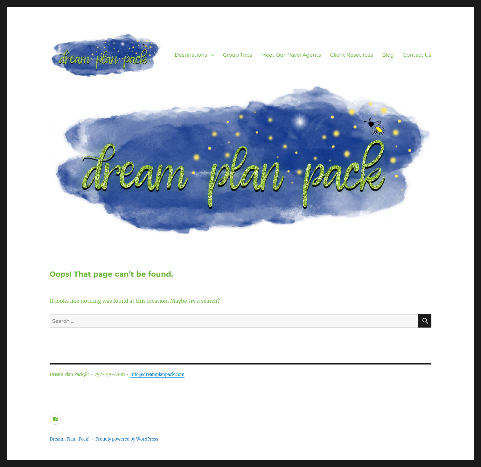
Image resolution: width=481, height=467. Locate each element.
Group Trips (237, 55)
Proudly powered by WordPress (126, 439)
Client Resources (351, 55)
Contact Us (417, 55)
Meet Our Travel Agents (291, 55)
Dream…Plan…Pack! (70, 439)
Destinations (191, 55)
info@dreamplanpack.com (157, 374)
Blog (388, 55)
